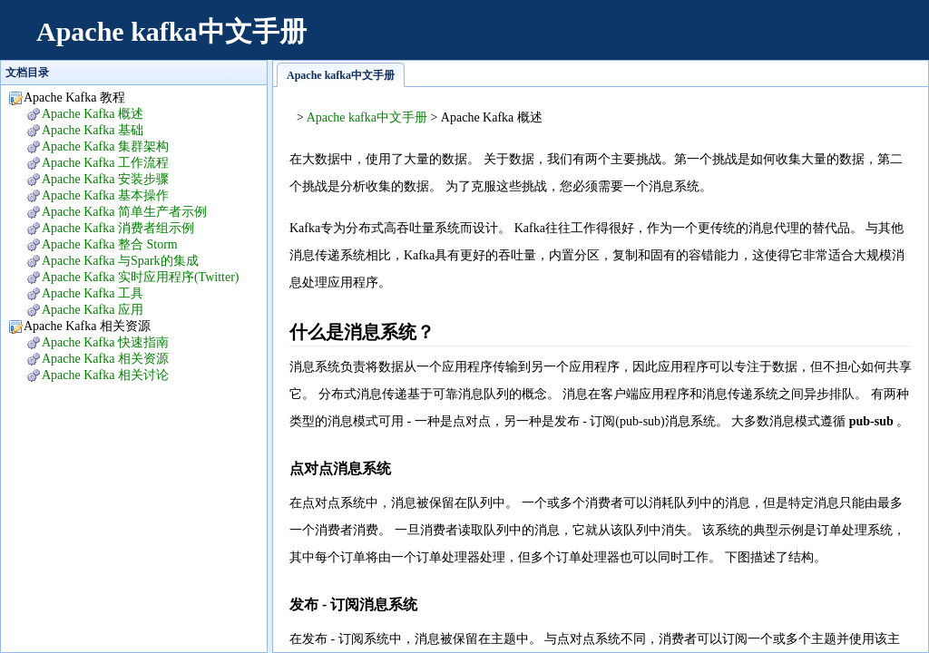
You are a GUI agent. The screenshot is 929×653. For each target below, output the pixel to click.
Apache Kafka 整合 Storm (110, 244)
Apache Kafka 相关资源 (105, 358)
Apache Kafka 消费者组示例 (118, 228)
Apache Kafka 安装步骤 (105, 179)
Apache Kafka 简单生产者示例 (124, 212)
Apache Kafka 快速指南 (105, 342)
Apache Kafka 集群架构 (105, 146)
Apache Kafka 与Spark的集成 (120, 261)
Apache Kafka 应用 (92, 310)
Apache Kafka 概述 (92, 114)
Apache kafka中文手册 (171, 31)
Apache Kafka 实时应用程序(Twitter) (141, 277)
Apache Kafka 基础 (92, 130)
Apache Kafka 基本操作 (105, 195)
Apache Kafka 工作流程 (105, 163)
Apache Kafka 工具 (92, 293)
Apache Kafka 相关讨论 (105, 375)
